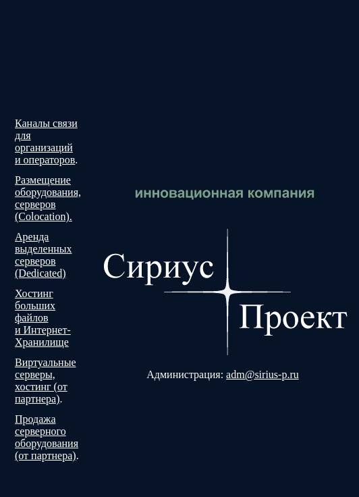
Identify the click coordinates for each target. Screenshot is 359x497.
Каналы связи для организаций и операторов (46, 141)
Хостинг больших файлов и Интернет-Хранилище (43, 318)
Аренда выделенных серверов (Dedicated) (43, 255)
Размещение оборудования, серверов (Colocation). (48, 198)
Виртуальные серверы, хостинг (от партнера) (45, 380)
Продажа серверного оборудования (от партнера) (46, 437)
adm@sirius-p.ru (262, 374)
